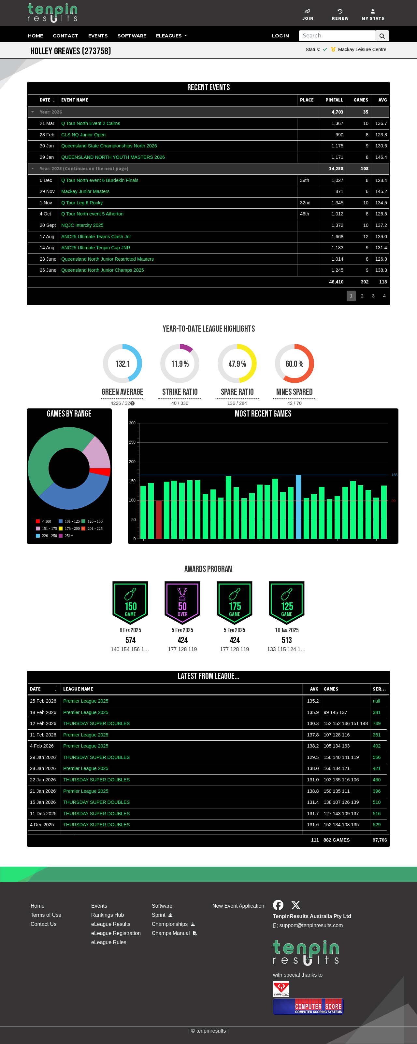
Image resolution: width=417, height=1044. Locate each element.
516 (377, 813)
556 (377, 757)
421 (377, 768)
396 (377, 791)
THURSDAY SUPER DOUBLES (96, 723)
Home (35, 36)
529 (377, 824)
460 (377, 779)
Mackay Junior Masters (85, 191)
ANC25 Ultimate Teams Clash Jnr (96, 236)
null (376, 701)
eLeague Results (110, 924)
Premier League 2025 (85, 701)
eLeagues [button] (169, 36)
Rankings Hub (107, 915)
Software (132, 36)
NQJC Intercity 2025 (82, 225)
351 (377, 734)
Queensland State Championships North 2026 (109, 145)
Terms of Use (46, 915)
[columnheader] (48, 100)
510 (377, 802)
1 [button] (351, 295)
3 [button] (373, 295)
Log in (280, 36)
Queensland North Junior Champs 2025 (102, 270)
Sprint (162, 915)
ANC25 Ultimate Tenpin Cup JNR (95, 247)
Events (98, 36)
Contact (66, 36)
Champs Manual (174, 933)
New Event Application (238, 906)
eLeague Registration (116, 933)
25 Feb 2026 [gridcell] (43, 701)
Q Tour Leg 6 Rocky (82, 202)
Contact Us (43, 924)
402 (377, 746)
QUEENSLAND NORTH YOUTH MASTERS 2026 (113, 157)
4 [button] (384, 295)
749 (377, 723)
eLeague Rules (108, 942)
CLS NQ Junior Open (83, 134)
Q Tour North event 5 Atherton (92, 213)
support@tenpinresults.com (311, 925)
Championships (173, 924)
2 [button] (362, 295)
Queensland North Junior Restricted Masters (107, 259)
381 (377, 712)
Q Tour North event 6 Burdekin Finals (99, 180)
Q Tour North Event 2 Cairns (90, 123)
